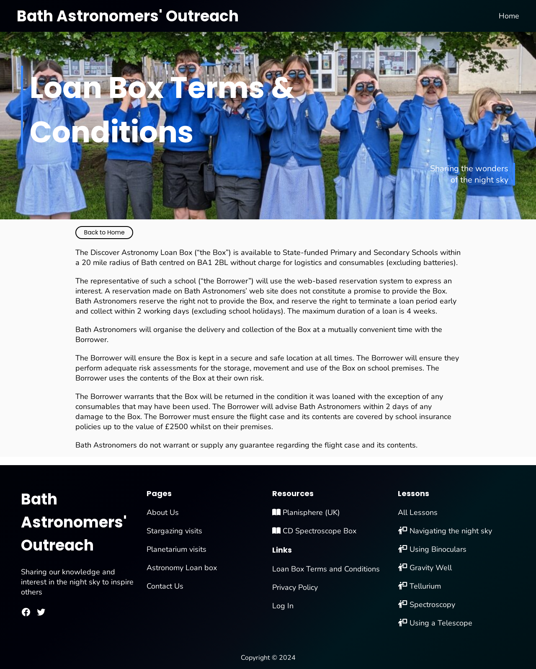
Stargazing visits (174, 531)
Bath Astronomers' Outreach (128, 16)
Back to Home (104, 232)
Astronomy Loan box (182, 568)
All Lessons (418, 512)
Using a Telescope (441, 623)
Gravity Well (431, 568)
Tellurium (425, 586)
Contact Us (165, 586)
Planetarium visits (176, 549)
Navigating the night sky (451, 531)
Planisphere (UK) (306, 512)
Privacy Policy (295, 587)
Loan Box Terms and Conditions (326, 569)
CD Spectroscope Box (314, 531)
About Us (163, 512)
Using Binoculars (438, 549)
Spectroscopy (432, 605)
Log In (283, 606)
